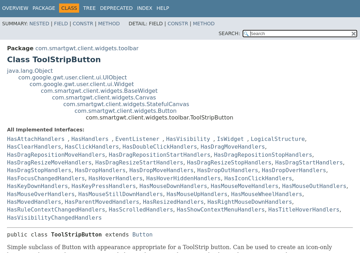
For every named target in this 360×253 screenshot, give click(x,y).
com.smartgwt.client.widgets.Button (125, 111)
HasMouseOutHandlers (314, 186)
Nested (39, 23)
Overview (15, 8)
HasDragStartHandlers (309, 162)
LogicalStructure (278, 139)
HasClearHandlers (34, 146)
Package (44, 8)
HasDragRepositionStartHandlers (160, 154)
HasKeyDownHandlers (37, 186)
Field (61, 23)
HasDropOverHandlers (294, 170)
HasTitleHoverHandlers (303, 209)
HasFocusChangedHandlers (46, 178)
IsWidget (230, 139)
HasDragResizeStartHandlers (139, 162)
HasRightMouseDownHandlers (249, 202)
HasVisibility (188, 139)
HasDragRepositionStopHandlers (263, 154)
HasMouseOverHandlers (41, 194)
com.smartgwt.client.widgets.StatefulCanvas (126, 104)
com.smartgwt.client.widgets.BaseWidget (99, 90)
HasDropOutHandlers (227, 170)
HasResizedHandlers (173, 202)
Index (145, 8)
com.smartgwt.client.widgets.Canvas (104, 97)
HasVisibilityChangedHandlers (54, 217)
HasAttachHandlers (36, 139)
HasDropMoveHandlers (161, 170)
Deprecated (116, 8)
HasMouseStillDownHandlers (120, 194)
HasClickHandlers (92, 146)
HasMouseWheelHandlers (266, 194)
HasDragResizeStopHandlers (229, 162)
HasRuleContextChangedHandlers (56, 209)
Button (142, 234)
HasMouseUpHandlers (197, 194)
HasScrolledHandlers (141, 209)
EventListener (137, 139)
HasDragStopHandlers (39, 170)
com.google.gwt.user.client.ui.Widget (82, 84)
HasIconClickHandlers (258, 178)
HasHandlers (90, 139)
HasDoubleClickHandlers (160, 146)
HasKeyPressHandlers (104, 186)
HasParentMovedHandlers (102, 202)
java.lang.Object (30, 70)
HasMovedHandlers (34, 202)
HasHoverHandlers (116, 178)
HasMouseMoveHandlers (245, 186)
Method (109, 23)
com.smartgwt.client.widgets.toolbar (87, 48)
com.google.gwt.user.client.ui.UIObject (72, 77)
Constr (83, 23)
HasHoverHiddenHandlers (183, 178)
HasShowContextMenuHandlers (221, 209)
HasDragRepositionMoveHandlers (56, 154)
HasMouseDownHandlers (173, 186)
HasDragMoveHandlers (233, 146)
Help (162, 8)
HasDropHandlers (100, 170)
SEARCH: (229, 33)
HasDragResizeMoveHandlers (49, 162)
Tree (89, 8)
